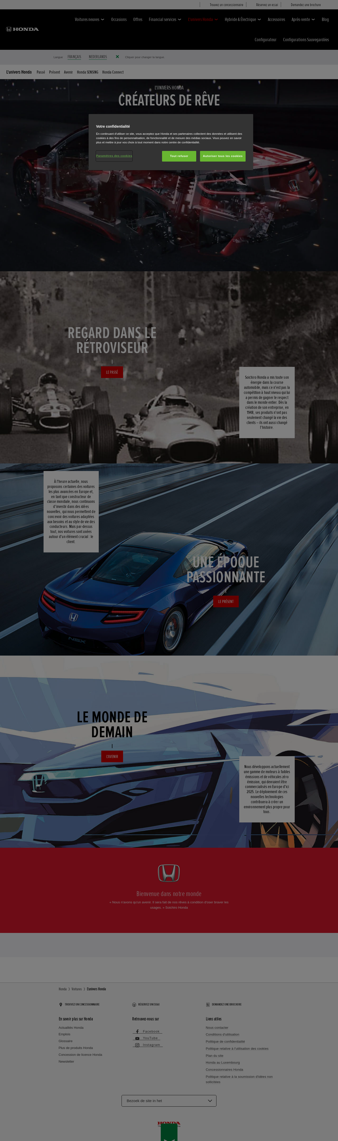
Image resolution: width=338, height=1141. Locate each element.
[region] (171, 142)
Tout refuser (179, 156)
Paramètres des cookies (114, 155)
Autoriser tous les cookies (223, 156)
